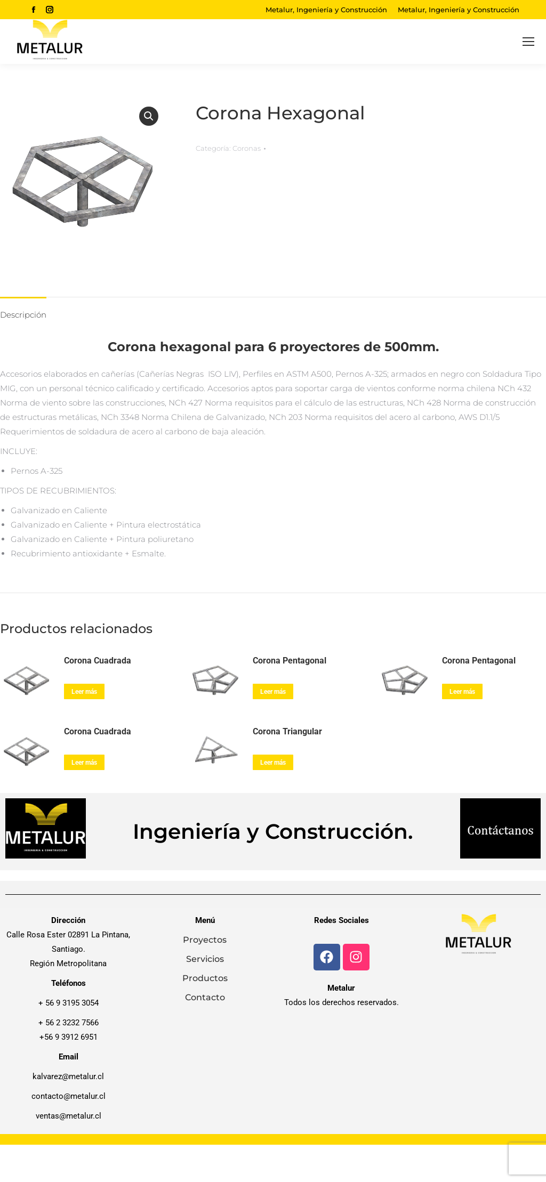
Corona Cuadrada (97, 660)
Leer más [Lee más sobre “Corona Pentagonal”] (273, 691)
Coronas (246, 148)
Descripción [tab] (23, 315)
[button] (148, 116)
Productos (205, 978)
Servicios (205, 959)
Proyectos (205, 940)
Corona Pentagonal (289, 660)
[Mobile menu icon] (528, 41)
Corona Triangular (287, 731)
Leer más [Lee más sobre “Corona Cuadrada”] (84, 691)
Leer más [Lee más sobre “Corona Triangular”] (273, 762)
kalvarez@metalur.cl (68, 1076)
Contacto (205, 997)
